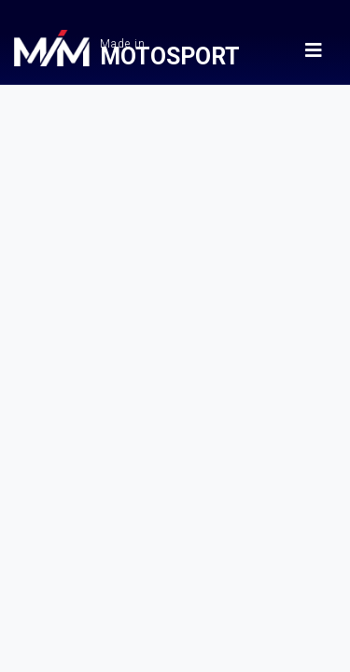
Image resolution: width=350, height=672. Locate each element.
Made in (175, 51)
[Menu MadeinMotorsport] (313, 50)
